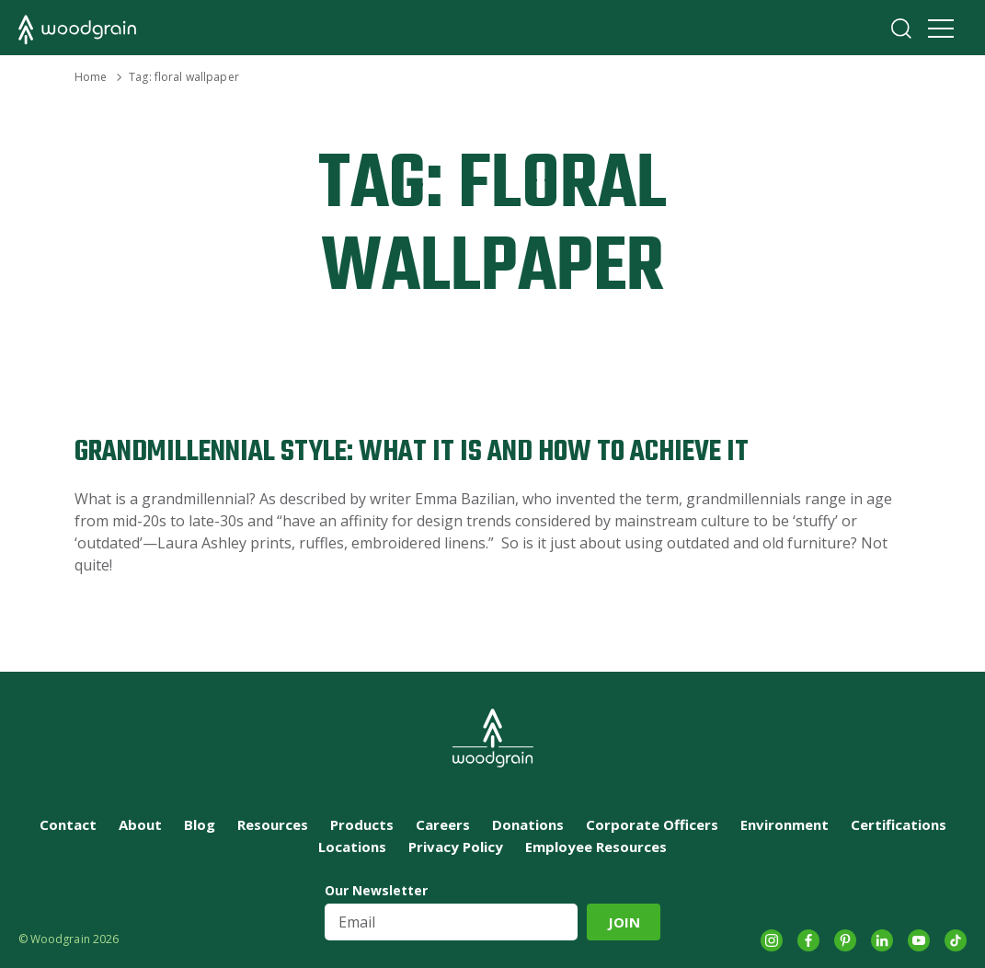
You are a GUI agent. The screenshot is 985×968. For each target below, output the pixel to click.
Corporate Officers (652, 824)
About (140, 824)
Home (90, 77)
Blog (199, 824)
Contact (68, 824)
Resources (272, 824)
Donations (528, 824)
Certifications (898, 824)
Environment (784, 824)
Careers (443, 824)
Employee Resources (596, 846)
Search (901, 28)
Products (362, 824)
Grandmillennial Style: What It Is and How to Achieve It (411, 452)
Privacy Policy (455, 846)
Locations (352, 846)
